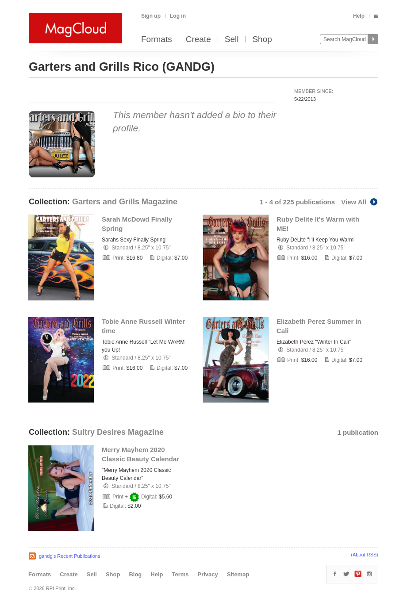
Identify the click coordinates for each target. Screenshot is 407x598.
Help (359, 16)
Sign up (151, 16)
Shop (262, 39)
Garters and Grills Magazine (124, 201)
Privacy (208, 574)
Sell (232, 39)
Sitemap (238, 574)
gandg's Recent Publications (69, 556)
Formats (156, 39)
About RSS (364, 554)
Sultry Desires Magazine (118, 432)
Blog (135, 574)
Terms (180, 574)
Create (198, 39)
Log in (178, 16)
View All (359, 202)
